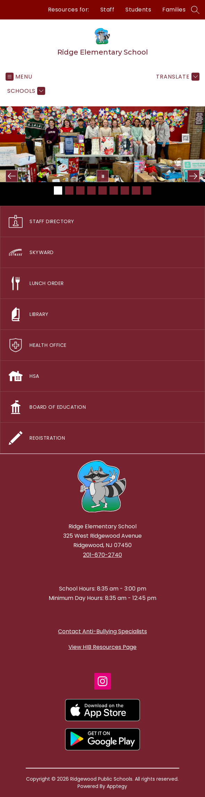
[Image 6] (113, 190)
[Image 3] (80, 190)
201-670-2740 (102, 555)
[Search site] (195, 10)
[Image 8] (136, 190)
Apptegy (117, 786)
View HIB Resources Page (102, 647)
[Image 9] (147, 190)
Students (138, 10)
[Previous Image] (12, 176)
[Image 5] (102, 190)
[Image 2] (69, 190)
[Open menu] (19, 76)
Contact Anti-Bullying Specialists (102, 631)
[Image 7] (125, 190)
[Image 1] (58, 190)
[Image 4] (91, 190)
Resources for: (68, 10)
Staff (107, 10)
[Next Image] (193, 176)
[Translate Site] (176, 76)
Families (174, 10)
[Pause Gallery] (103, 176)
